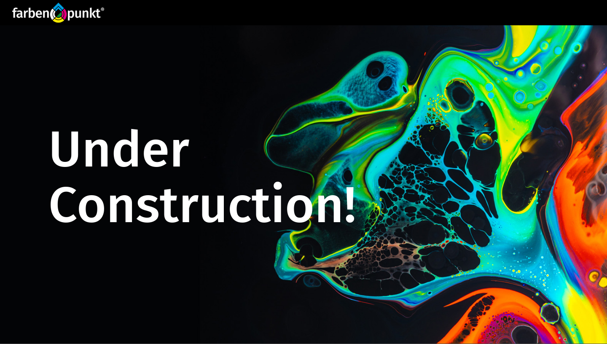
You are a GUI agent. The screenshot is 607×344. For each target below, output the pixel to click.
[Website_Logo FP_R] (58, 12)
